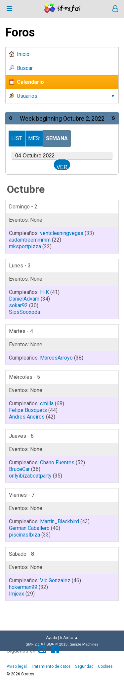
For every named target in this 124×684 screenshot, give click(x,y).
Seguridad (84, 666)
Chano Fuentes (57, 462)
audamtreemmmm (30, 240)
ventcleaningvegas (61, 233)
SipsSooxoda (24, 312)
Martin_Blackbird (59, 521)
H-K (44, 292)
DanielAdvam (24, 299)
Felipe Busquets (28, 410)
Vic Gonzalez (55, 580)
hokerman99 (23, 587)
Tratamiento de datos (51, 666)
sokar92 (18, 305)
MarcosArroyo (56, 358)
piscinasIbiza (24, 535)
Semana (57, 138)
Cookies (105, 666)
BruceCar (19, 469)
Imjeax (16, 594)
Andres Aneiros (27, 417)
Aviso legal (17, 666)
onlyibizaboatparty (30, 476)
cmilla (47, 403)
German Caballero (29, 528)
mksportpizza (25, 246)
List (16, 138)
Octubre (26, 189)
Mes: (34, 138)
